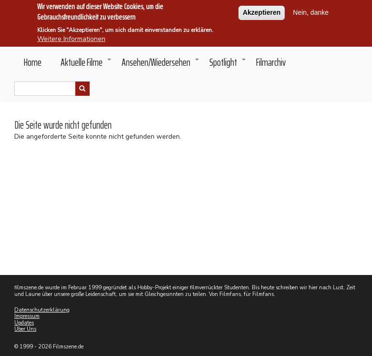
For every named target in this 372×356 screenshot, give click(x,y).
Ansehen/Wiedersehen (161, 64)
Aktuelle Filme (86, 64)
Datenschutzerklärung (42, 310)
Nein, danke (311, 8)
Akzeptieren (261, 8)
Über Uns (25, 329)
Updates (24, 322)
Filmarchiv (271, 62)
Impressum (27, 316)
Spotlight (228, 64)
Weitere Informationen (71, 35)
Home (32, 62)
